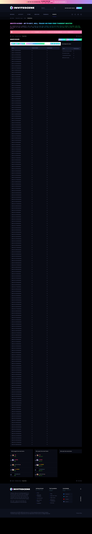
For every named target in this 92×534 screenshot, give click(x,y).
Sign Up (79, 8)
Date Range (35, 43)
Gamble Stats (78, 39)
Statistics (29, 18)
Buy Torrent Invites (39, 501)
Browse (12, 14)
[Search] (44, 8)
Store (29, 14)
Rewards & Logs (19, 18)
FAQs (38, 493)
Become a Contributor (52, 500)
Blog (51, 494)
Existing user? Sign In (70, 8)
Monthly (22, 43)
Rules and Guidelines (39, 495)
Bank (25, 18)
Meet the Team (53, 496)
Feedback (46, 14)
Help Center (52, 498)
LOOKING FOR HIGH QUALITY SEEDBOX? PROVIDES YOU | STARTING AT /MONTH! (46, 32)
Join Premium (40, 498)
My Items (12, 18)
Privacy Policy (79, 513)
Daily (13, 43)
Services (36, 14)
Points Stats (62, 39)
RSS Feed (52, 503)
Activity (20, 14)
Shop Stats (70, 39)
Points (54, 14)
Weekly (17, 43)
